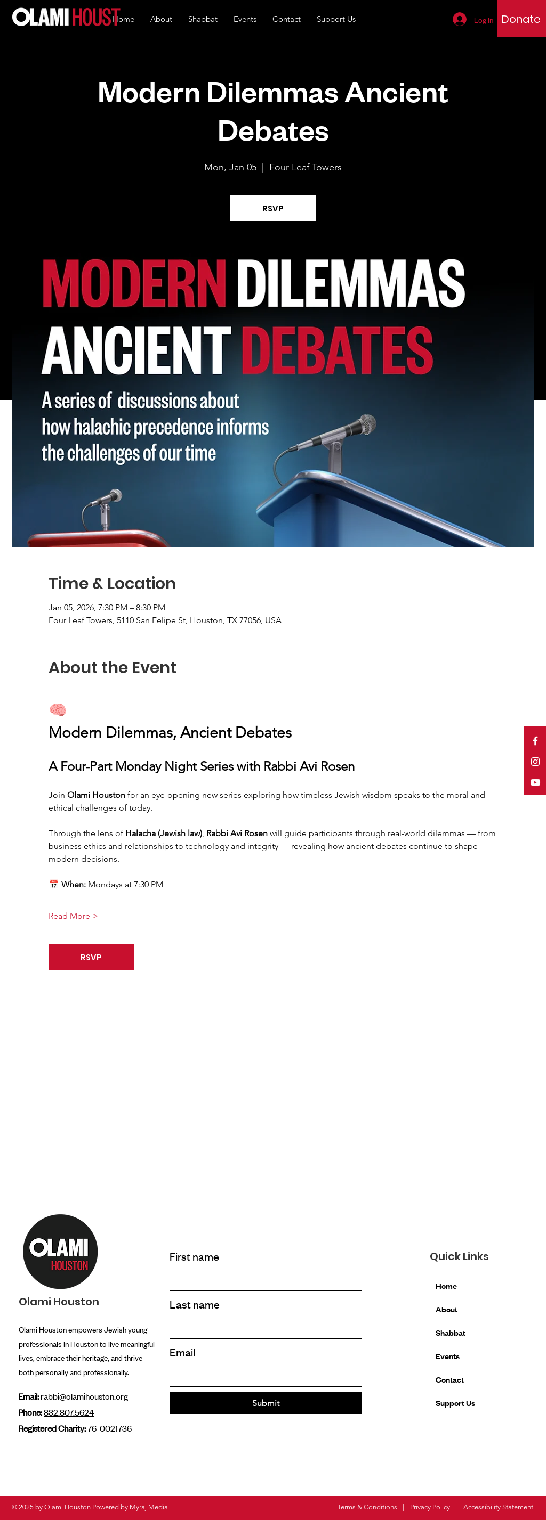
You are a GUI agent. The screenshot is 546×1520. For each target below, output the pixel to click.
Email (182, 1352)
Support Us (455, 1402)
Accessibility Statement (498, 1507)
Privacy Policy (430, 1507)
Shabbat (450, 1332)
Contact (450, 1379)
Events (448, 1355)
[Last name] (262, 1327)
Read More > (73, 916)
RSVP (273, 208)
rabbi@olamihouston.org (84, 1396)
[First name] (262, 1279)
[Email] (262, 1375)
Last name (195, 1304)
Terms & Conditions (367, 1507)
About (446, 1308)
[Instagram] (535, 761)
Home (446, 1285)
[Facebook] (535, 741)
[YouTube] (535, 782)
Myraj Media (149, 1507)
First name (194, 1256)
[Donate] (521, 19)
